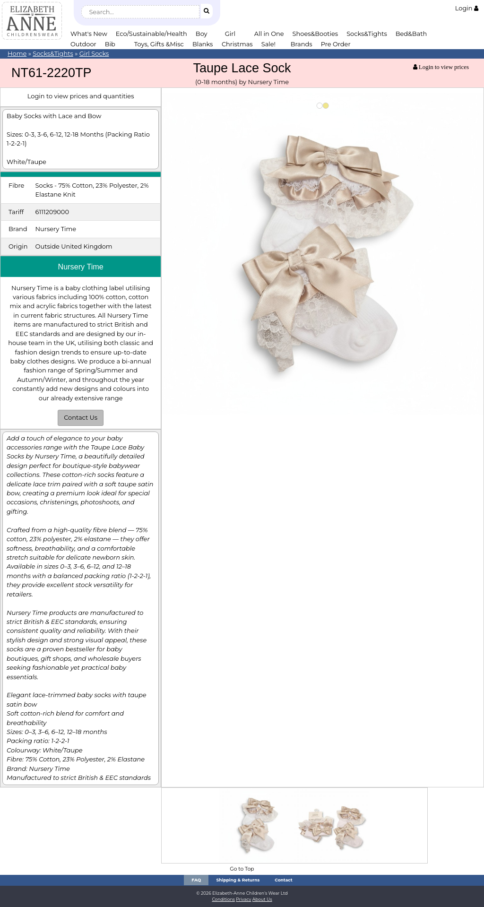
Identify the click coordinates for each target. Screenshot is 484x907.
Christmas (237, 44)
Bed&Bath (411, 33)
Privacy (243, 899)
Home (17, 53)
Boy (201, 33)
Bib (110, 44)
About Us (262, 899)
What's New (88, 33)
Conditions (223, 899)
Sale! (268, 44)
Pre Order (336, 44)
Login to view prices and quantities (80, 96)
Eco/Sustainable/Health (151, 33)
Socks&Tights (366, 33)
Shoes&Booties (315, 33)
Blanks (202, 44)
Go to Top (242, 869)
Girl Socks (94, 53)
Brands (301, 44)
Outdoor (83, 44)
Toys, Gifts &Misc (159, 44)
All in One (269, 33)
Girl (230, 33)
